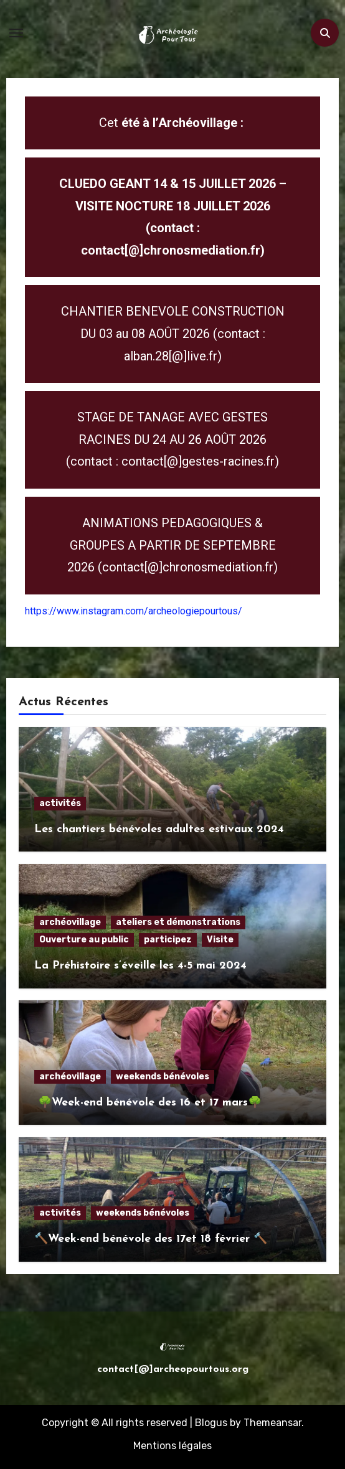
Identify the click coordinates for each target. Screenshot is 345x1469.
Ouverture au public (84, 939)
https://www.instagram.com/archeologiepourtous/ (133, 611)
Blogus (211, 1423)
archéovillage (70, 922)
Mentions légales (172, 1446)
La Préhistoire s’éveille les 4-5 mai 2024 (140, 966)
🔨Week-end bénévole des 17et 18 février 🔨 (150, 1239)
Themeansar (272, 1423)
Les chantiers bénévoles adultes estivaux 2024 (159, 829)
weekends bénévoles (162, 1076)
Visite (220, 939)
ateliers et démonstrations (178, 922)
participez (168, 939)
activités (60, 803)
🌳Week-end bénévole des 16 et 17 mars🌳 (148, 1103)
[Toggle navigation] (16, 33)
